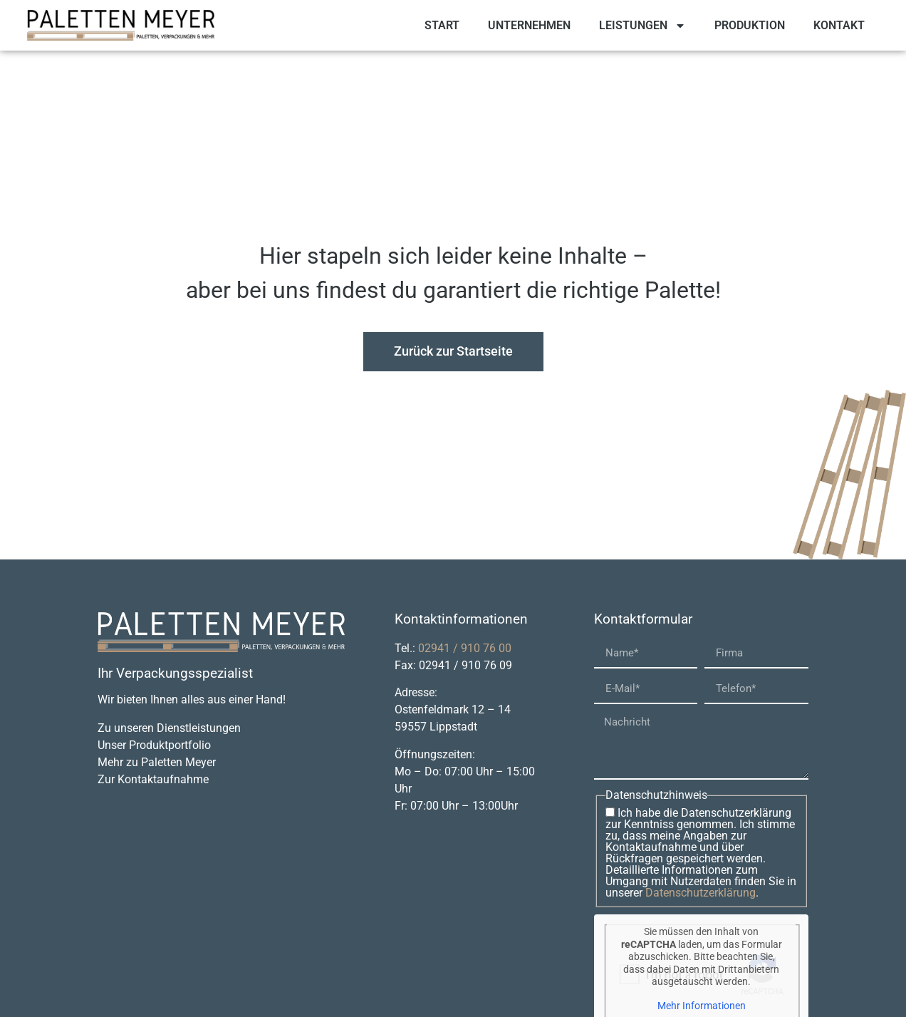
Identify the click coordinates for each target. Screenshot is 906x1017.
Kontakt (839, 25)
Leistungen (642, 25)
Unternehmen (529, 25)
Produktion (749, 25)
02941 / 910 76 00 (464, 648)
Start (442, 25)
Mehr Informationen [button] (701, 1005)
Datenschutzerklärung (700, 892)
